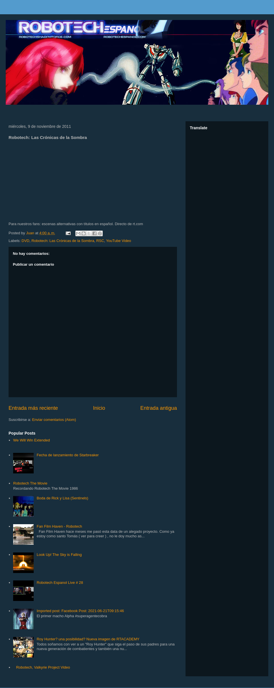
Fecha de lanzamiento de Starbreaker (68, 455)
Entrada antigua (158, 408)
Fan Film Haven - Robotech (59, 526)
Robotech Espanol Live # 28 (60, 582)
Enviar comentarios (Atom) (54, 419)
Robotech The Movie (30, 483)
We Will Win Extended (31, 440)
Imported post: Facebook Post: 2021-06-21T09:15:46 (80, 611)
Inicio (99, 408)
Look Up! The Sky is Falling (59, 554)
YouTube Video (118, 241)
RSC (100, 241)
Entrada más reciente (33, 408)
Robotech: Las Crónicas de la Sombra (62, 241)
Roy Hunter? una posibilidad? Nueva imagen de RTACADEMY (88, 639)
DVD (25, 241)
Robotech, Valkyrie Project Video (43, 667)
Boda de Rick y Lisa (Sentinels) (62, 498)
